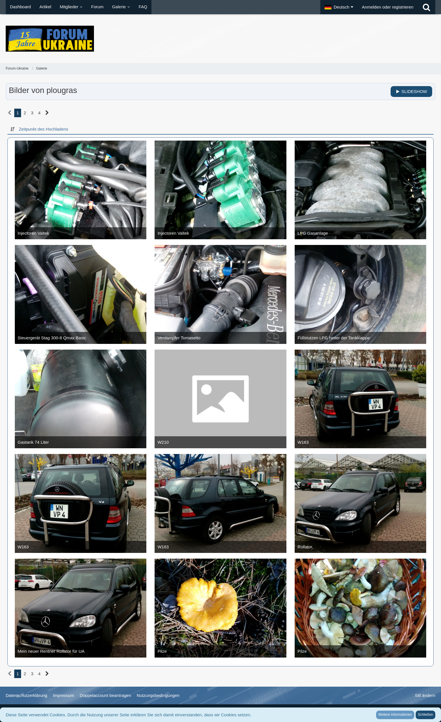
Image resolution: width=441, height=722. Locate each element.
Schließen (425, 715)
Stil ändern (425, 695)
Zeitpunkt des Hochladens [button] (43, 129)
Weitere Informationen (395, 715)
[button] (339, 7)
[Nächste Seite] (47, 113)
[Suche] (426, 7)
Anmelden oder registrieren (387, 7)
